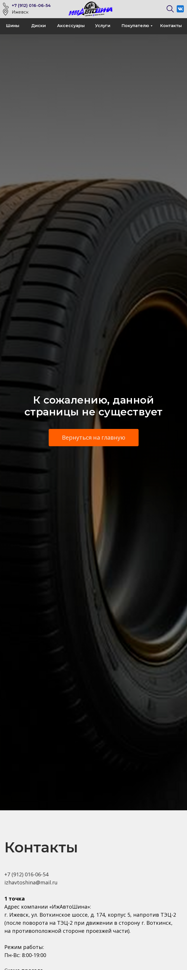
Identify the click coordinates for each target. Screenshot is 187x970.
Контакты (171, 25)
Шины (12, 25)
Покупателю (135, 25)
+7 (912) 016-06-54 (31, 5)
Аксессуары (71, 25)
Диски (38, 25)
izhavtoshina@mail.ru (31, 882)
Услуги (102, 25)
